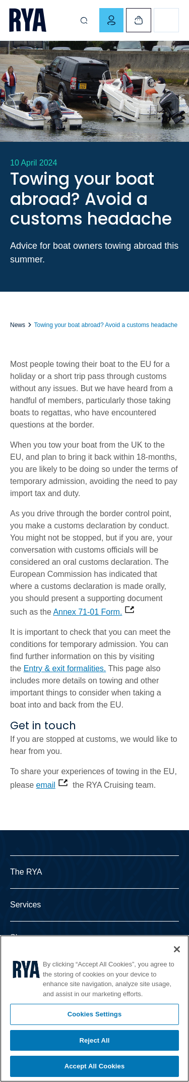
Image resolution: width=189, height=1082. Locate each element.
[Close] (177, 949)
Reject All (94, 1040)
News (17, 325)
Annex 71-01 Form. (87, 612)
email (45, 785)
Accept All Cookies (95, 1066)
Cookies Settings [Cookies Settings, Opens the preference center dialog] (95, 1014)
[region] (94, 1008)
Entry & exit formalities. (65, 668)
